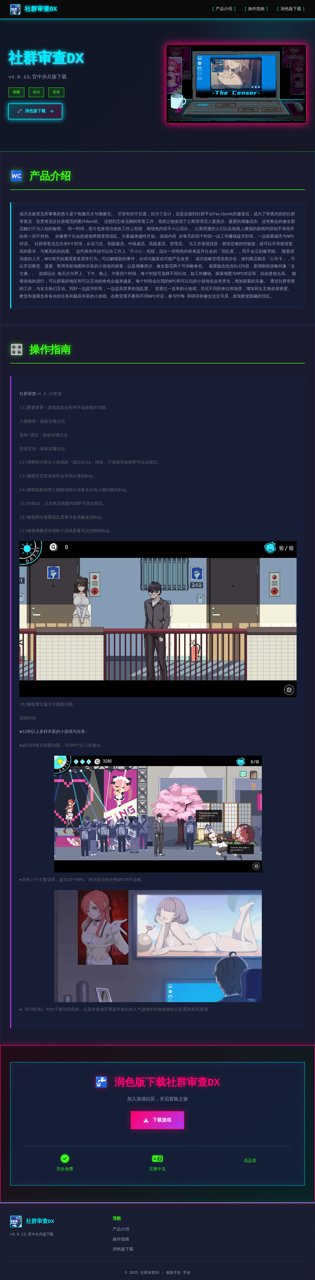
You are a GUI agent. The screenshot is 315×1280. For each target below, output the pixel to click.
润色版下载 (290, 9)
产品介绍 (224, 9)
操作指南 (256, 9)
